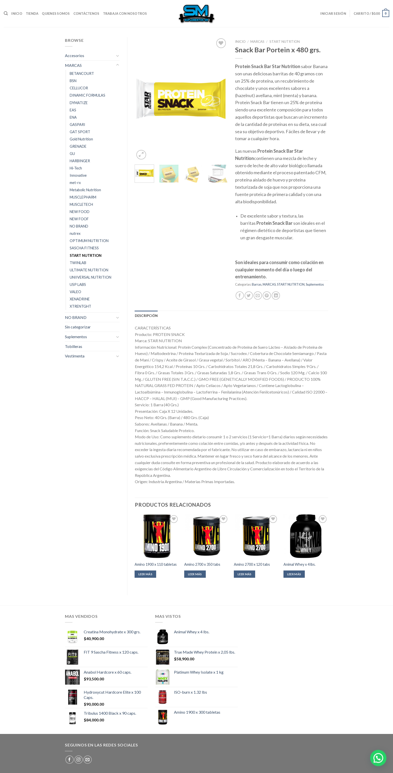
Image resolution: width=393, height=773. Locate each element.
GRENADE (78, 146)
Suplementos (76, 336)
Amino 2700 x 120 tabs (252, 564)
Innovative (78, 175)
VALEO (75, 292)
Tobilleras (73, 346)
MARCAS (73, 65)
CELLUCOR (79, 88)
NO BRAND (79, 226)
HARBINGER (80, 161)
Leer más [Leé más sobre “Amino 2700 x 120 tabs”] (245, 574)
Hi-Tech (76, 168)
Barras (256, 284)
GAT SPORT (80, 132)
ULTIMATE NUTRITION (89, 270)
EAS (73, 110)
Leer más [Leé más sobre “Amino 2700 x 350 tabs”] (195, 574)
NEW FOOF (79, 219)
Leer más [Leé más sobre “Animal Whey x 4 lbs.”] (294, 574)
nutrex (75, 233)
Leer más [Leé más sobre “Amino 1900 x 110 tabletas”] (145, 574)
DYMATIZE (79, 103)
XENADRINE (80, 299)
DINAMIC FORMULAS (87, 95)
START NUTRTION (86, 255)
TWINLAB (78, 263)
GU (72, 153)
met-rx (75, 182)
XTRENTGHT (80, 306)
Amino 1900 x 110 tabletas (156, 564)
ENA (73, 117)
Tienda (32, 14)
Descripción (146, 316)
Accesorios (74, 55)
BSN (73, 81)
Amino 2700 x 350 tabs (202, 564)
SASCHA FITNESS (84, 248)
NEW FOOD (79, 212)
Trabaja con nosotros (125, 14)
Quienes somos (56, 14)
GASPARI (77, 124)
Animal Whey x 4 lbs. (299, 564)
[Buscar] (6, 13)
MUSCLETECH (81, 204)
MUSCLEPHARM (83, 197)
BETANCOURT (82, 73)
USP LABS (78, 284)
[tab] (146, 316)
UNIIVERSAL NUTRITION (90, 277)
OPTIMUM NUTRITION (89, 241)
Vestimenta (74, 355)
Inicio (16, 14)
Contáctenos (86, 14)
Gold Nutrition (81, 139)
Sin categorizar (78, 326)
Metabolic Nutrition (85, 190)
